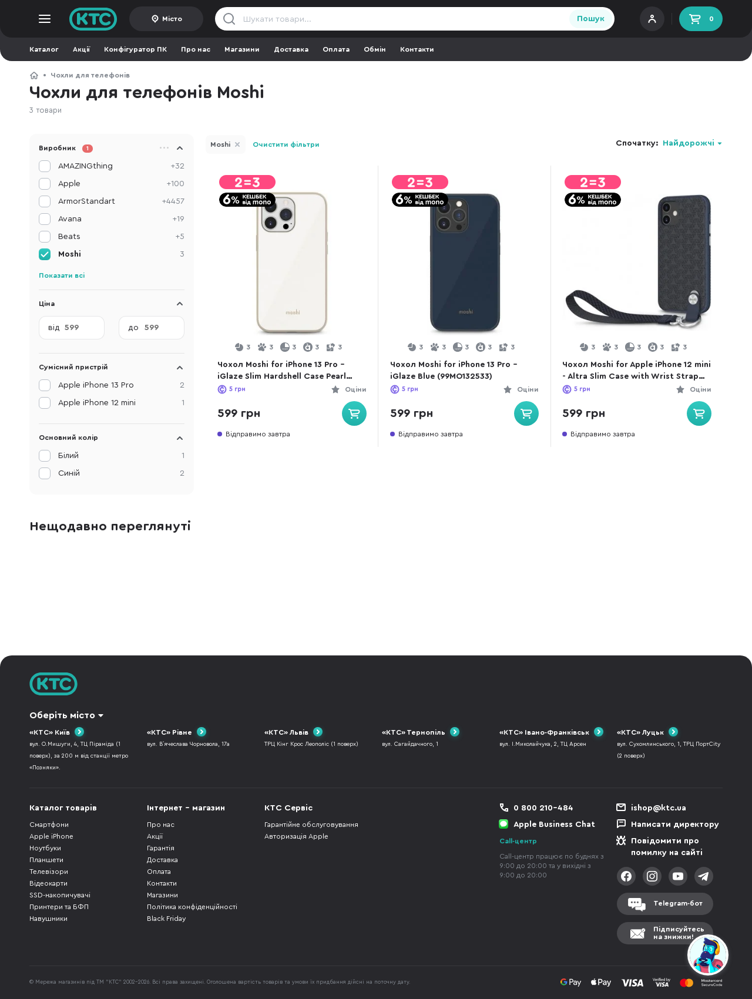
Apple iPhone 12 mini (121, 403)
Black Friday (166, 918)
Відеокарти (48, 883)
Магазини (242, 49)
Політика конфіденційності (192, 906)
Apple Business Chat (554, 824)
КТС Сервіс (288, 808)
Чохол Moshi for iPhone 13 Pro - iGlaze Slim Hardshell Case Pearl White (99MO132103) (283, 371)
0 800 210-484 (543, 808)
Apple (121, 184)
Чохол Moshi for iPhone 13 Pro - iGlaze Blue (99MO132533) (455, 371)
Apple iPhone (51, 836)
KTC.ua (93, 19)
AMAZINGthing (121, 166)
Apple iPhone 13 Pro (121, 385)
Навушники (48, 918)
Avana (121, 219)
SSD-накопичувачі (59, 895)
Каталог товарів (63, 808)
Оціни (353, 389)
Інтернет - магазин (186, 808)
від (54, 328)
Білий (121, 456)
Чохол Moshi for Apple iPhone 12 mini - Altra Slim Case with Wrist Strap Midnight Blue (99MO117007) (633, 371)
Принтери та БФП (59, 906)
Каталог (44, 49)
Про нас (195, 49)
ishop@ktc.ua (658, 808)
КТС (34, 75)
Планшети (46, 859)
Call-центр (518, 841)
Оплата (336, 49)
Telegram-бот (678, 903)
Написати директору (675, 824)
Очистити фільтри (286, 144)
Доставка (291, 49)
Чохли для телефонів (90, 75)
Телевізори (48, 871)
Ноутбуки (45, 848)
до (133, 328)
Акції (81, 49)
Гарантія (160, 848)
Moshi (220, 144)
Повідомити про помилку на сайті (667, 847)
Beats (121, 237)
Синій (121, 473)
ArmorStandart (121, 201)
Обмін (375, 49)
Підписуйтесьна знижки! (678, 933)
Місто (172, 18)
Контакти (417, 49)
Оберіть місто (62, 715)
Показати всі (62, 275)
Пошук (591, 19)
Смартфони (49, 824)
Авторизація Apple (296, 836)
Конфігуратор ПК (135, 49)
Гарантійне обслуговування (311, 824)
